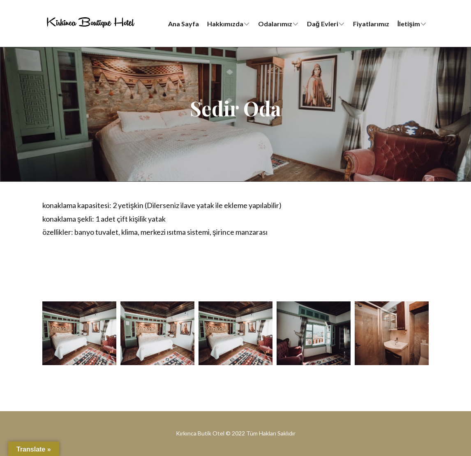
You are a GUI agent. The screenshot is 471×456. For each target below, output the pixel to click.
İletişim (408, 24)
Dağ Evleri (322, 24)
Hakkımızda (225, 24)
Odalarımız (275, 24)
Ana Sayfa (183, 24)
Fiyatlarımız (371, 24)
